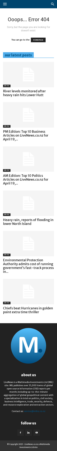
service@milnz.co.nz (34, 411)
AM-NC (7, 86)
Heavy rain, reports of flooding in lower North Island (28, 222)
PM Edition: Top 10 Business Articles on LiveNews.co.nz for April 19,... (25, 135)
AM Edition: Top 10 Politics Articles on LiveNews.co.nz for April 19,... (25, 179)
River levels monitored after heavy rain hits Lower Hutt (24, 93)
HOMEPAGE (38, 40)
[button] (5, 4)
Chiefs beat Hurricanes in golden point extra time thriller (28, 310)
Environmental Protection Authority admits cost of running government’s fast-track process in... (28, 266)
